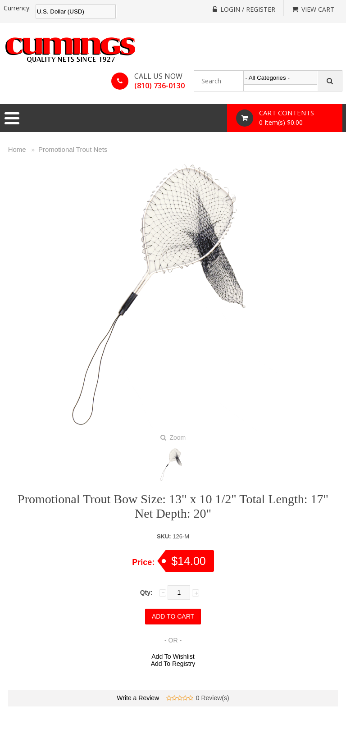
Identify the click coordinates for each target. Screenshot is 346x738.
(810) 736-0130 (159, 85)
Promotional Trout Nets (72, 149)
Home (17, 149)
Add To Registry (173, 663)
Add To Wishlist (172, 656)
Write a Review (138, 698)
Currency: (17, 8)
